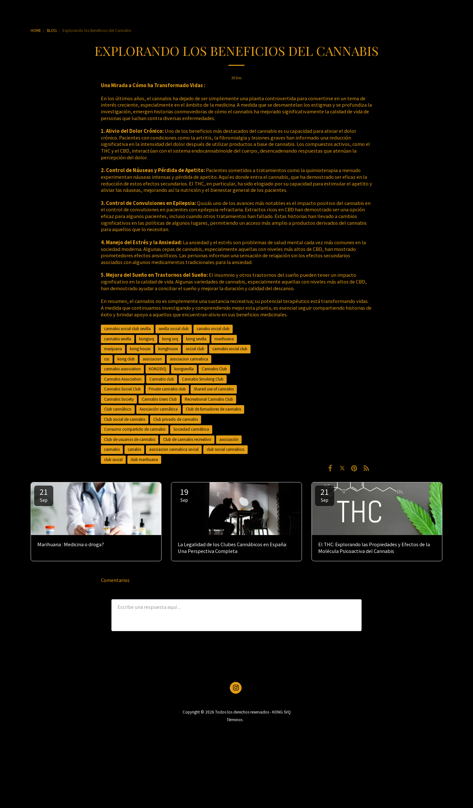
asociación (228, 439)
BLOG (52, 30)
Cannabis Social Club (122, 389)
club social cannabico (225, 449)
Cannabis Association (122, 379)
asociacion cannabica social (174, 449)
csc (106, 359)
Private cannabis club (167, 389)
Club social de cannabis (124, 419)
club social (113, 459)
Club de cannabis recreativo (187, 439)
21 (43, 495)
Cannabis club (161, 379)
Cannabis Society (119, 399)
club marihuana (144, 459)
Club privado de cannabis (175, 419)
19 (184, 495)
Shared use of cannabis (214, 389)
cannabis (112, 449)
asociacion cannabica (189, 359)
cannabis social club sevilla (127, 328)
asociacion (152, 359)
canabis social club (213, 328)
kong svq (170, 339)
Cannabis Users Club (159, 399)
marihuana (224, 339)
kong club (126, 359)
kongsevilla (184, 369)
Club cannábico (117, 409)
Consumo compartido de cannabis (134, 429)
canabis (134, 449)
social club (195, 348)
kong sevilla (196, 339)
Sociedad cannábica (191, 429)
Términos (235, 719)
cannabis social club (229, 348)
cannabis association (122, 369)
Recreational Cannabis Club (209, 399)
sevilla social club (174, 328)
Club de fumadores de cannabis (213, 409)
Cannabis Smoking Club (202, 379)
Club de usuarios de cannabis (129, 439)
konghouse (168, 348)
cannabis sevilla (117, 339)
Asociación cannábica (158, 409)
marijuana (113, 348)
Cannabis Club (214, 369)
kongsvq (146, 339)
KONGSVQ (157, 369)
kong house (140, 348)
